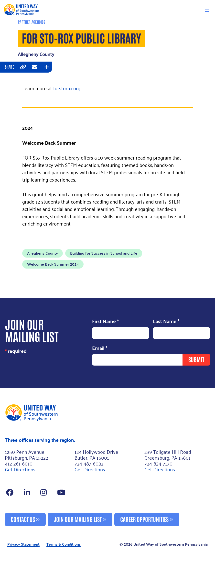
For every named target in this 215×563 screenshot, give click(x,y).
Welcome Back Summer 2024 (53, 264)
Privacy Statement (23, 544)
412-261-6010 (18, 463)
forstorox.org (66, 88)
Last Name (166, 321)
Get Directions (20, 469)
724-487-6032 (89, 463)
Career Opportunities (144, 519)
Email (100, 348)
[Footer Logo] (107, 412)
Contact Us (23, 519)
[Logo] (21, 10)
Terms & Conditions (63, 544)
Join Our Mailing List (78, 519)
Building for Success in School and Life (103, 253)
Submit (196, 359)
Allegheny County (42, 253)
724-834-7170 (158, 463)
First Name (105, 321)
